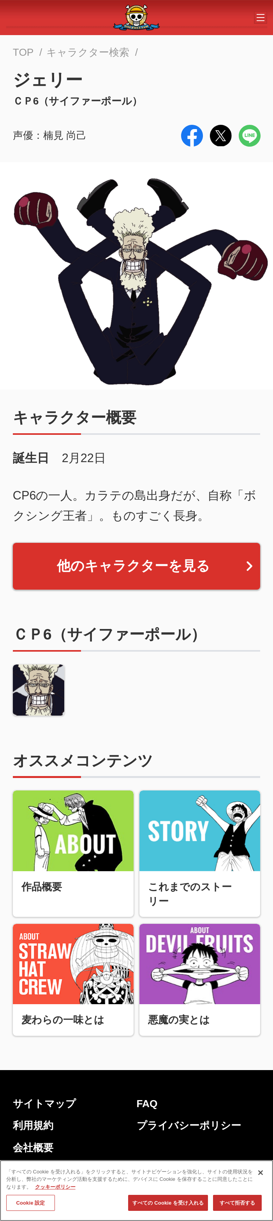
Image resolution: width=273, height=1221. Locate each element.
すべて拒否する (237, 1205)
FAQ (147, 1103)
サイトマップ (44, 1103)
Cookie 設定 (30, 1205)
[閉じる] (260, 1174)
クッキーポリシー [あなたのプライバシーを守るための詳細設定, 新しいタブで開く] (55, 1189)
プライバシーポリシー (189, 1125)
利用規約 (33, 1125)
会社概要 (33, 1148)
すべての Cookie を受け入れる (168, 1205)
